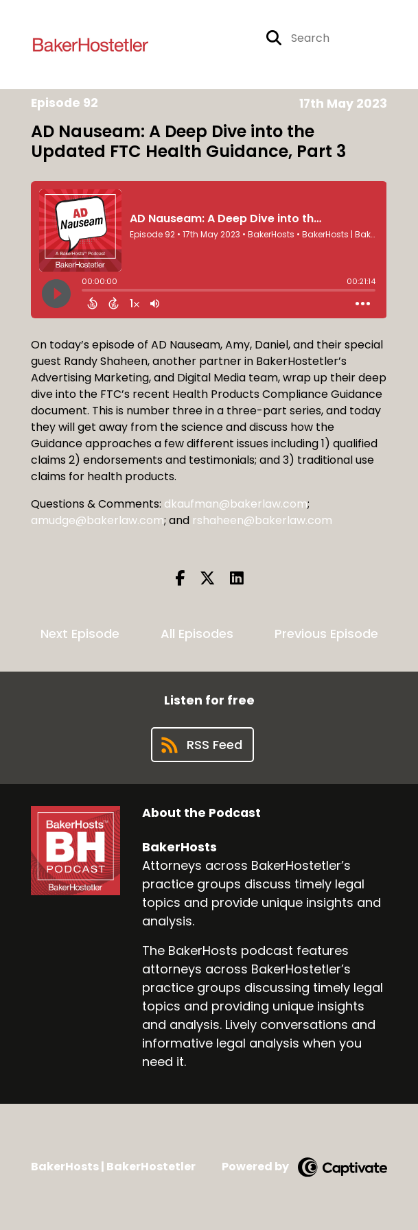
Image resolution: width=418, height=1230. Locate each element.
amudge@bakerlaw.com (97, 520)
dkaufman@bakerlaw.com (235, 504)
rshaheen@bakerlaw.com (262, 520)
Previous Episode (326, 633)
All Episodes (197, 633)
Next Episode (79, 633)
